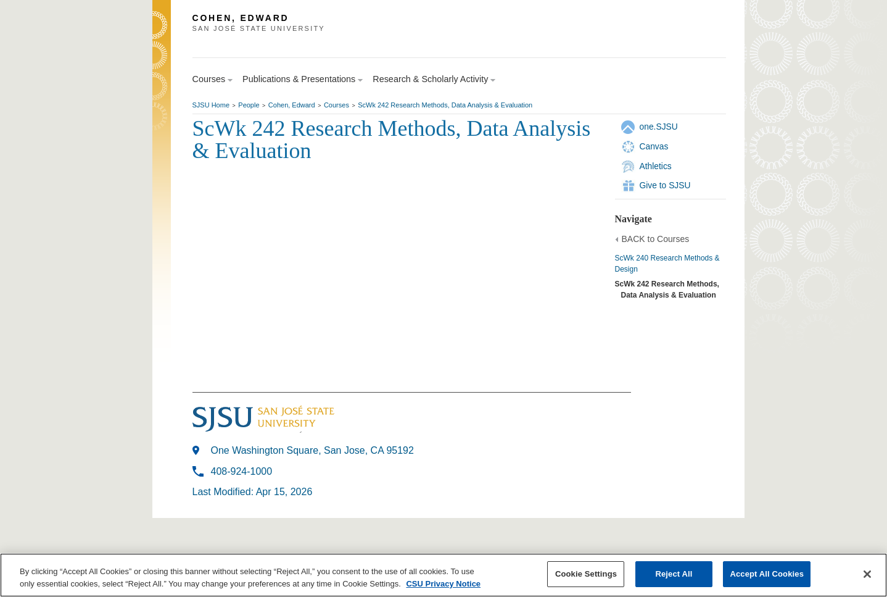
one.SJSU (659, 127)
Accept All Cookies (767, 573)
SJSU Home (211, 105)
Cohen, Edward (291, 105)
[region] (443, 575)
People (248, 105)
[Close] (867, 574)
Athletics (656, 166)
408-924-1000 (242, 471)
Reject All (673, 573)
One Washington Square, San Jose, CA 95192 (312, 450)
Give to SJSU (665, 185)
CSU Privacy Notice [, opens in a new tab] (443, 583)
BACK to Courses (656, 239)
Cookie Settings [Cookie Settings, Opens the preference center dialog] (586, 573)
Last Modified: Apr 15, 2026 (252, 491)
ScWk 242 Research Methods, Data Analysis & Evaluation (445, 105)
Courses (336, 105)
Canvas (654, 146)
